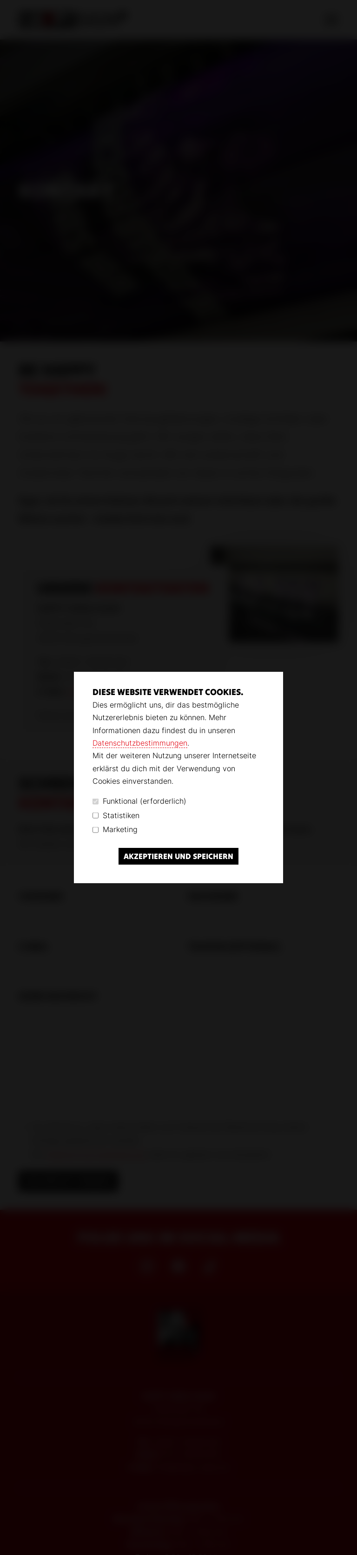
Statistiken (116, 815)
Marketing (115, 829)
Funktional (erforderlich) (139, 801)
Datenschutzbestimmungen (140, 743)
